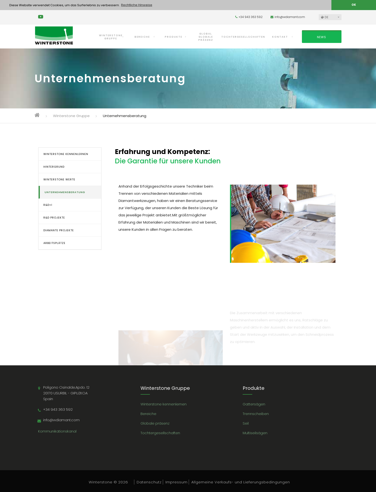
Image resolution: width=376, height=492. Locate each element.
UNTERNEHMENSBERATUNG (65, 192)
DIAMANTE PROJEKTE (58, 230)
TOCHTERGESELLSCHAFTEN (243, 36)
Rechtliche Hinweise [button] (136, 5)
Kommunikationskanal (57, 430)
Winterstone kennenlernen (164, 403)
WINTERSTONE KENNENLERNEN (65, 154)
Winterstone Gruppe (71, 115)
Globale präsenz (155, 423)
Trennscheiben (256, 413)
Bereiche (148, 413)
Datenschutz (149, 481)
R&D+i (47, 205)
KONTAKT (280, 36)
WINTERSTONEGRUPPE (111, 37)
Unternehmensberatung (124, 115)
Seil (246, 423)
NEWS (321, 37)
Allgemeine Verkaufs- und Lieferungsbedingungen (240, 481)
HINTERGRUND (54, 166)
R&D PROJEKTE (54, 217)
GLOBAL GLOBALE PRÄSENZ (205, 36)
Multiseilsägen (255, 432)
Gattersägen (254, 403)
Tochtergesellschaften (160, 432)
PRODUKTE (173, 36)
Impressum (176, 481)
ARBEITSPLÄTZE (54, 243)
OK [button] (354, 5)
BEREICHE (142, 36)
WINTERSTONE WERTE (59, 179)
